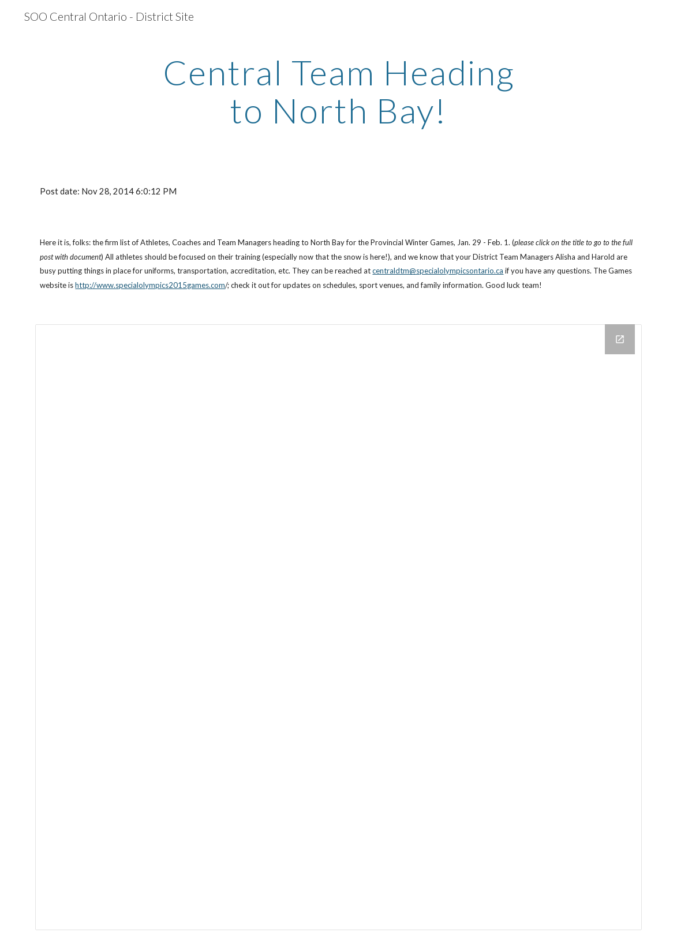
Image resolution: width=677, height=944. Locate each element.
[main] (338, 91)
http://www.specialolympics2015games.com (150, 285)
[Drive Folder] (338, 627)
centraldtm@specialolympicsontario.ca (437, 270)
